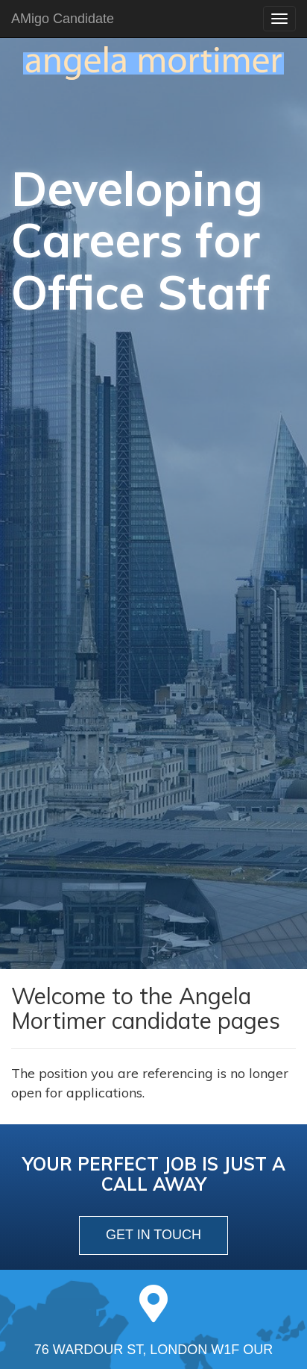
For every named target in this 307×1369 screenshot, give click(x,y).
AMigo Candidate (62, 18)
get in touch (153, 1234)
